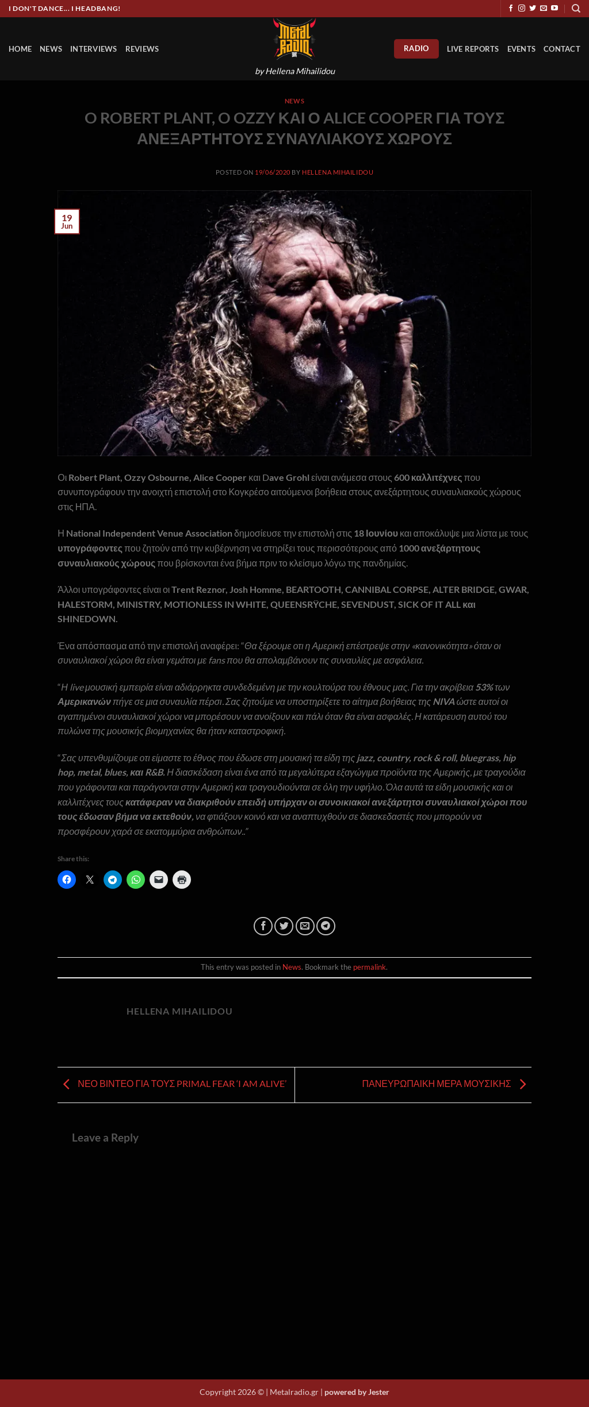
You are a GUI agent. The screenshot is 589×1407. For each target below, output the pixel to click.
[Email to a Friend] (305, 926)
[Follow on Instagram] (521, 9)
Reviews (142, 48)
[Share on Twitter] (283, 926)
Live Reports (473, 48)
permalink (369, 967)
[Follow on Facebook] (510, 9)
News (51, 48)
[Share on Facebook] (263, 926)
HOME (20, 48)
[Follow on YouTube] (554, 9)
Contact (562, 48)
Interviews (93, 48)
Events (521, 48)
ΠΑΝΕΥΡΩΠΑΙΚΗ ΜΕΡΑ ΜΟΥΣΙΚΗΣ (446, 1083)
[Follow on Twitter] (532, 9)
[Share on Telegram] (325, 926)
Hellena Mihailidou (337, 172)
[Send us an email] (543, 9)
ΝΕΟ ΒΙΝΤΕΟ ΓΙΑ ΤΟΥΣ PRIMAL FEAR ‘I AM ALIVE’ (172, 1083)
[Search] (576, 9)
